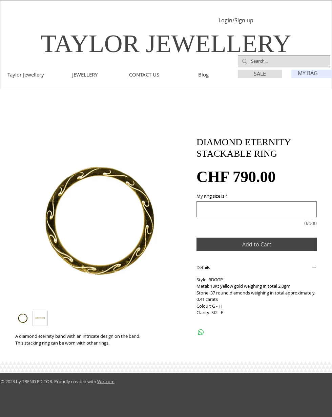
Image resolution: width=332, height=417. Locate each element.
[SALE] (260, 74)
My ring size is (212, 196)
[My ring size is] (256, 209)
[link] (312, 73)
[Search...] (283, 61)
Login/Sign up (236, 20)
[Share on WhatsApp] (201, 332)
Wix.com (106, 381)
